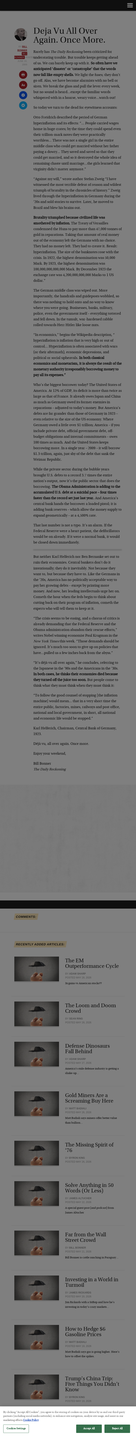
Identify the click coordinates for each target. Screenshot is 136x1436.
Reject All (117, 1430)
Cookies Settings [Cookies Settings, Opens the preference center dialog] (16, 1430)
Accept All (89, 1430)
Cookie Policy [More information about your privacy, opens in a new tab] (31, 1422)
